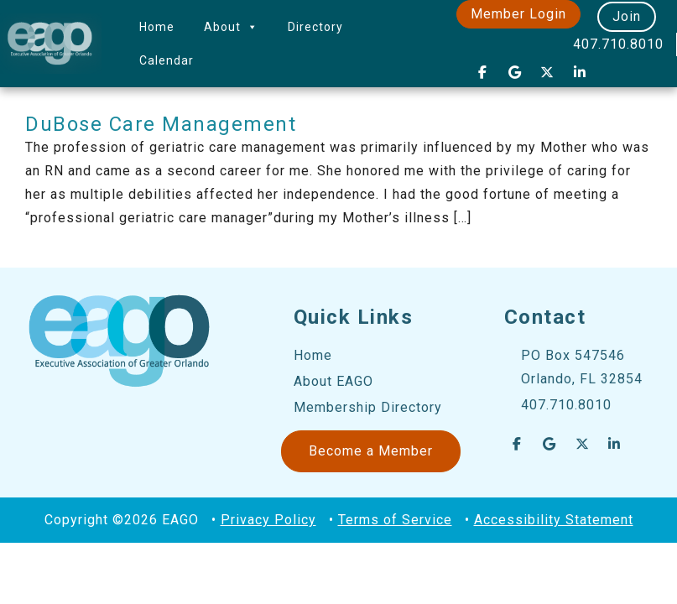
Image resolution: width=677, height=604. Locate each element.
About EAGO (333, 381)
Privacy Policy (268, 520)
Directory (315, 27)
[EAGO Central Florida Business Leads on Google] (515, 72)
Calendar (166, 60)
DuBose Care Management (160, 124)
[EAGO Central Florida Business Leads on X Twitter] (547, 72)
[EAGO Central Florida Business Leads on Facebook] (482, 72)
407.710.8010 (618, 44)
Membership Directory (368, 407)
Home (156, 27)
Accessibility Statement (553, 520)
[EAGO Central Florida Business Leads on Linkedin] (579, 72)
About (231, 27)
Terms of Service (395, 520)
